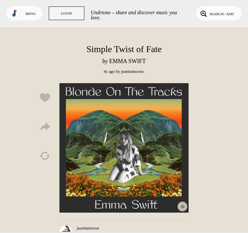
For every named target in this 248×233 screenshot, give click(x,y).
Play (124, 148)
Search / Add (216, 13)
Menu (31, 14)
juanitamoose (132, 71)
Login (66, 13)
